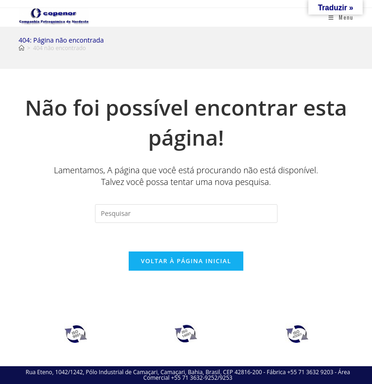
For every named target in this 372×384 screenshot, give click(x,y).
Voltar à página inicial (186, 261)
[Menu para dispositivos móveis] (340, 17)
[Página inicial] (21, 48)
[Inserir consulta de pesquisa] (186, 213)
